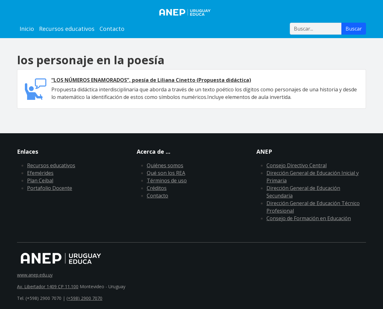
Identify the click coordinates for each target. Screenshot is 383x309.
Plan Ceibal (40, 180)
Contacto (112, 28)
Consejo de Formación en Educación (308, 218)
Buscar (354, 28)
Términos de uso (167, 180)
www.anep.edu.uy (35, 275)
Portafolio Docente (49, 188)
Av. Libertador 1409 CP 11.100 (47, 286)
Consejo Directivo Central (296, 165)
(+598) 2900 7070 (84, 298)
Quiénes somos (165, 165)
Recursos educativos (66, 28)
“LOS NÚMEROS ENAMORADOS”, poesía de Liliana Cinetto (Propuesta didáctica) (151, 80)
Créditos (157, 188)
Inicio (27, 28)
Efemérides (40, 172)
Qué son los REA (166, 172)
